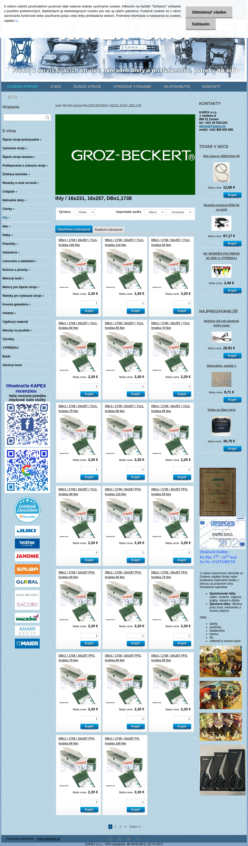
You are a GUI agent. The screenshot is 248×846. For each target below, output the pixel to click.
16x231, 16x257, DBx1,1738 (125, 105)
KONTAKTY (212, 87)
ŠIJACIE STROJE (87, 87)
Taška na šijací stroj (221, 410)
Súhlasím (201, 24)
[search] (47, 117)
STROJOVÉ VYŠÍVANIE (133, 87)
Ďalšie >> (135, 826)
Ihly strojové (75, 105)
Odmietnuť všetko (209, 12)
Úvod (58, 105)
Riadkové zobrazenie (109, 229)
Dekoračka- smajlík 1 (221, 366)
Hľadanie (10, 107)
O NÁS (55, 87)
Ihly (65, 105)
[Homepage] (22, 87)
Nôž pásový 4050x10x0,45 (221, 156)
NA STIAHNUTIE (177, 87)
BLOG (12, 97)
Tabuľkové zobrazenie (74, 229)
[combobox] (155, 212)
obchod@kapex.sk (212, 126)
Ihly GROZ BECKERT (96, 105)
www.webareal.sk (48, 839)
